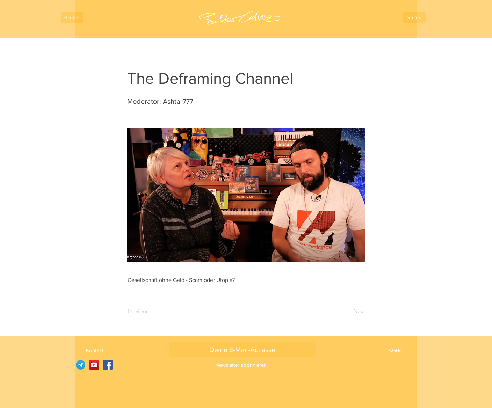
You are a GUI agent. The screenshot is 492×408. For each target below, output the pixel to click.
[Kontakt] (94, 350)
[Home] (72, 17)
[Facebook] (108, 365)
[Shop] (414, 17)
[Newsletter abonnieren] (241, 365)
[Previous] (151, 311)
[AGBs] (395, 350)
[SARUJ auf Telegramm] (80, 365)
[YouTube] (94, 365)
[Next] (347, 311)
